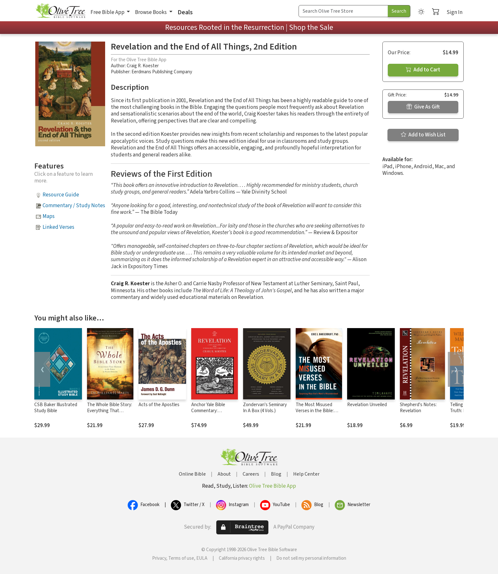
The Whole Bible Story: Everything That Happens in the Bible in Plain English (110, 413)
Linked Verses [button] (58, 227)
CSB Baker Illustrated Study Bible (55, 407)
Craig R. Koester (143, 66)
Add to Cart (423, 70)
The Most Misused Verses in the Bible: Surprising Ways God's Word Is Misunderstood (319, 413)
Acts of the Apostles (158, 404)
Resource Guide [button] (61, 195)
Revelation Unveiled (367, 404)
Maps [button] (49, 216)
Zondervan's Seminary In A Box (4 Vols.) (265, 407)
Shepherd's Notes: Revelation (418, 407)
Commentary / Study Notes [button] (74, 205)
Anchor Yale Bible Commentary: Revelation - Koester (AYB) (211, 413)
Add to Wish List (423, 135)
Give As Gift (423, 107)
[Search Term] (343, 11)
